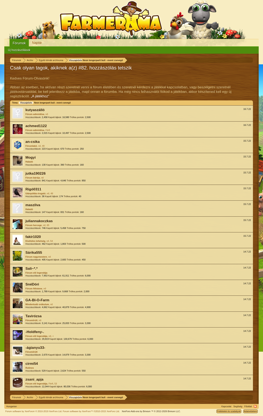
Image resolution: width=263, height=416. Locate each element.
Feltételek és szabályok (228, 411)
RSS (255, 406)
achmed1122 (36, 126)
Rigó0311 (33, 189)
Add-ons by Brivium (151, 411)
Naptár (37, 42)
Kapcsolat (226, 406)
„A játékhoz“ (40, 96)
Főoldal (248, 406)
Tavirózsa (33, 316)
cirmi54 (31, 363)
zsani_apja (34, 379)
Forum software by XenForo (33, 411)
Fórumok (19, 43)
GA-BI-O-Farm (37, 300)
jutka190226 (35, 173)
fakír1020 (33, 237)
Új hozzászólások (19, 50)
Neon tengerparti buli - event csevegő (45, 103)
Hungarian (11, 406)
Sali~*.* (31, 268)
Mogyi (30, 157)
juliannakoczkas (39, 221)
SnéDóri (32, 284)
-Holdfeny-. (34, 332)
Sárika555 (33, 252)
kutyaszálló (35, 110)
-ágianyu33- (35, 348)
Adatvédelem (250, 411)
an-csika (32, 142)
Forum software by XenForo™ (91, 411)
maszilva (32, 205)
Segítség (237, 406)
